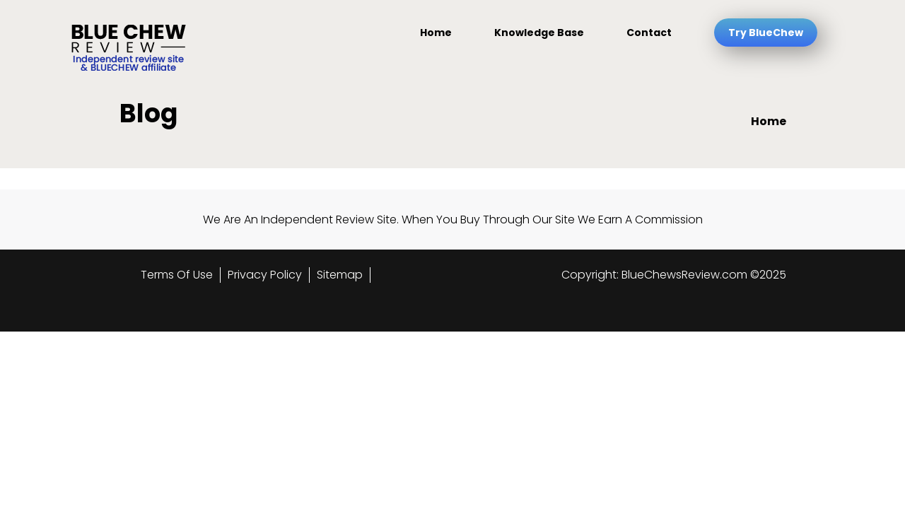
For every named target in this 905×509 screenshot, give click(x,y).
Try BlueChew (765, 32)
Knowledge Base (539, 32)
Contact (649, 32)
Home (436, 32)
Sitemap (340, 275)
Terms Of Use (177, 275)
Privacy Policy (265, 275)
